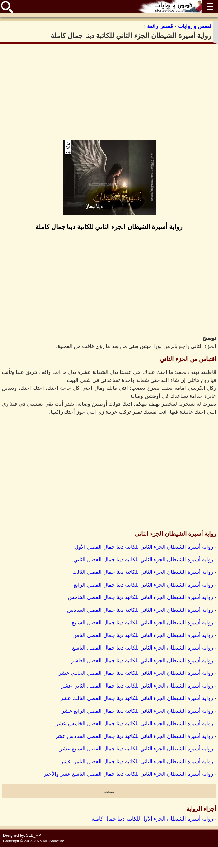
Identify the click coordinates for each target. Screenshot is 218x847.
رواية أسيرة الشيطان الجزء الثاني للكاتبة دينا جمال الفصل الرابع (143, 585)
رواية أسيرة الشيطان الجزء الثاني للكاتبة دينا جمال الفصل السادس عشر (134, 736)
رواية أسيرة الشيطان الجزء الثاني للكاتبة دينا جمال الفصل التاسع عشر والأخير (128, 774)
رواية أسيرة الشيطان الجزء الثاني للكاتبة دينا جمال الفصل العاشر (142, 661)
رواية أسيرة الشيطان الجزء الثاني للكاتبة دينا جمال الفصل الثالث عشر (136, 698)
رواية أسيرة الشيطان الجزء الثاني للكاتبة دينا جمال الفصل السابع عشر (136, 749)
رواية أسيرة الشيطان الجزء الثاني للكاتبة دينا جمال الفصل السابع (142, 623)
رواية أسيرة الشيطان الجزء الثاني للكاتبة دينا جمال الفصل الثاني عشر (137, 686)
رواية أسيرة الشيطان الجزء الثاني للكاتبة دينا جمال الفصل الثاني (143, 560)
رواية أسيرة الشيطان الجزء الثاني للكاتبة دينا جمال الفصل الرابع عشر (137, 711)
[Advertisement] (109, 92)
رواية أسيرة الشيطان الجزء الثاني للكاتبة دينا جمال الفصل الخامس (140, 597)
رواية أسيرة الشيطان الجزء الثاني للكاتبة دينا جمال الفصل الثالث (142, 572)
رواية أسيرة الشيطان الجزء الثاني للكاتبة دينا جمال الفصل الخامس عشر (134, 723)
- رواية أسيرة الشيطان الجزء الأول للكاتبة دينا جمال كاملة (153, 819)
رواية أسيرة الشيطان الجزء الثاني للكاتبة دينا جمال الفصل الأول (144, 547)
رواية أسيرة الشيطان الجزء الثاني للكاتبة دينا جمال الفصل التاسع (142, 648)
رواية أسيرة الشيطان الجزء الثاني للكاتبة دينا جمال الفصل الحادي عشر (136, 673)
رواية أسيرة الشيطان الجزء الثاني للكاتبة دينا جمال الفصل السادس (140, 610)
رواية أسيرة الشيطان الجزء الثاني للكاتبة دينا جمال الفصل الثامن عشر (136, 761)
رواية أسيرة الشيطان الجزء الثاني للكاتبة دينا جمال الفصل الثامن (142, 635)
